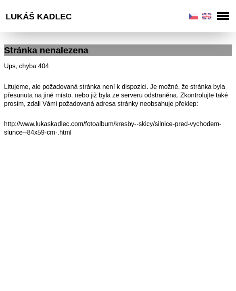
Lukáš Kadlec (39, 16)
